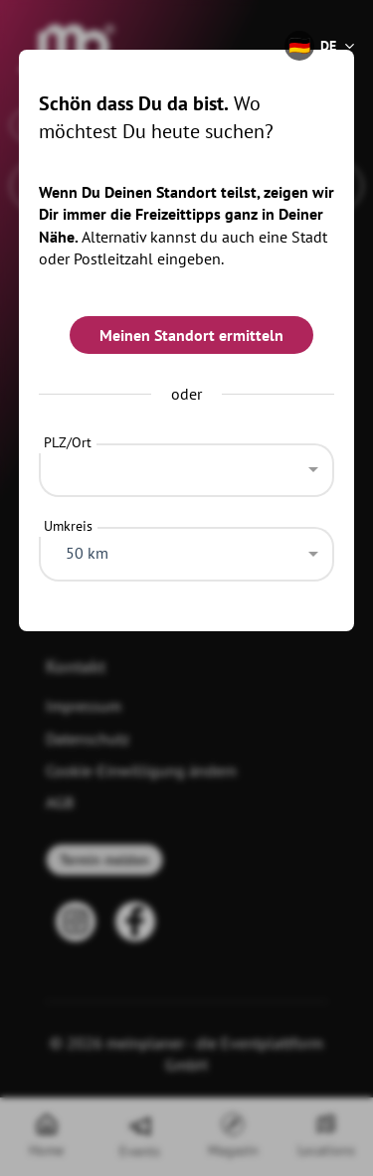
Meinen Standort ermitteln (191, 335)
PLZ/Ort (68, 442)
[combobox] (187, 465)
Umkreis (68, 526)
